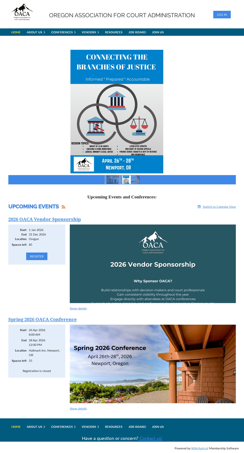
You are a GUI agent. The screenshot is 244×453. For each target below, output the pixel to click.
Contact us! (150, 438)
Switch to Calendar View (219, 206)
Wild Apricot (199, 448)
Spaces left (19, 244)
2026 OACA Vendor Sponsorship (44, 219)
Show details (78, 308)
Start (23, 230)
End (24, 234)
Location (21, 239)
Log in (222, 14)
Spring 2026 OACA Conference (42, 319)
